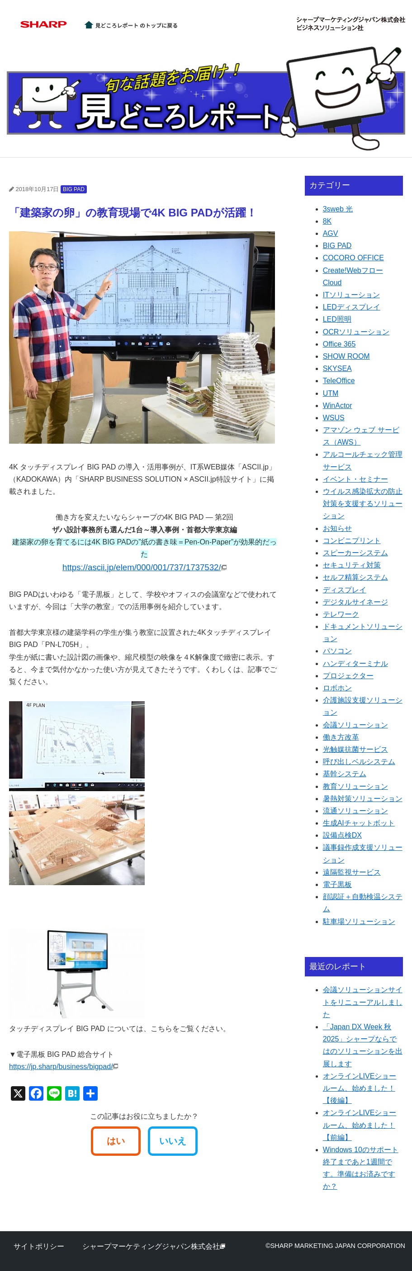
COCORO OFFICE (353, 258)
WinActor (337, 405)
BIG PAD (74, 189)
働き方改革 (341, 737)
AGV (330, 233)
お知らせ (337, 528)
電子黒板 (337, 884)
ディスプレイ (344, 590)
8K (327, 221)
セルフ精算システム (355, 577)
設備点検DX (342, 835)
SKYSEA (337, 368)
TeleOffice (339, 381)
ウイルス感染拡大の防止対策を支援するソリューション (363, 504)
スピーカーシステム (355, 553)
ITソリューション (351, 295)
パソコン (337, 651)
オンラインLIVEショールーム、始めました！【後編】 (360, 1088)
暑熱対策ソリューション (363, 798)
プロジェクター (348, 676)
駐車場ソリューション (359, 921)
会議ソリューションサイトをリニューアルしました (363, 1002)
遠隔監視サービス (352, 872)
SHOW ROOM (346, 356)
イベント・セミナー (355, 479)
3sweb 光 (338, 209)
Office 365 (339, 344)
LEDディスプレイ (351, 307)
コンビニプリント (352, 540)
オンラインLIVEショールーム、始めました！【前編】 (360, 1125)
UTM (331, 393)
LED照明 (337, 319)
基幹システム (344, 774)
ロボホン (337, 688)
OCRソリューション (356, 332)
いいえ (172, 1141)
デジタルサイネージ (355, 602)
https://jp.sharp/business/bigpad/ (63, 1066)
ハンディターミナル (355, 663)
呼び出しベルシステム (359, 761)
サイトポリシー (39, 1246)
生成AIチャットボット (359, 823)
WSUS (334, 418)
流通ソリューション (355, 811)
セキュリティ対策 (352, 565)
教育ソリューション (355, 786)
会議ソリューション (355, 725)
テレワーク (341, 614)
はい (116, 1141)
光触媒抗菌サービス (355, 749)
